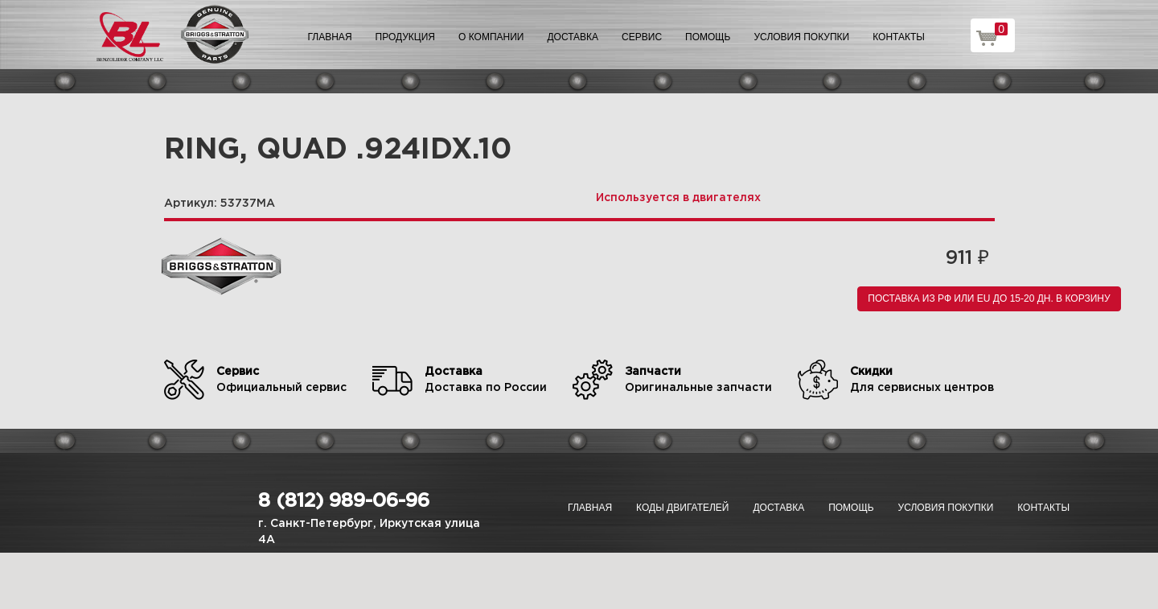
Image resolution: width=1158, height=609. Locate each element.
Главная (330, 37)
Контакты (899, 37)
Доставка (572, 37)
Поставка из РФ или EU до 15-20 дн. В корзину (989, 298)
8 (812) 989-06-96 (343, 501)
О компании (491, 37)
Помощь (707, 37)
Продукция (405, 37)
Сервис (642, 37)
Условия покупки (802, 37)
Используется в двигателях (678, 198)
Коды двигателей (682, 507)
